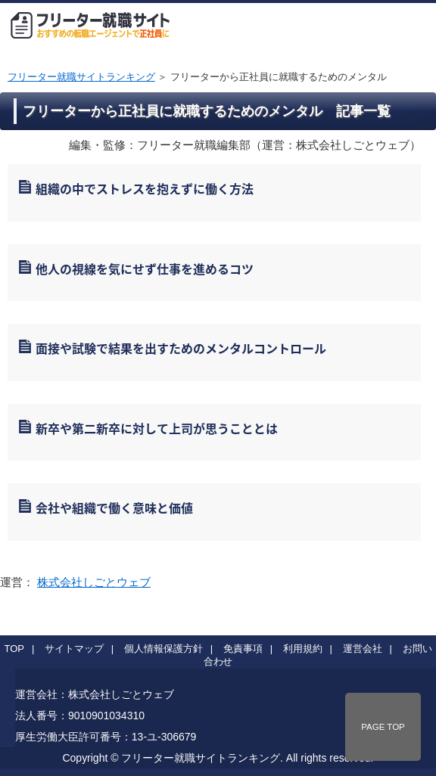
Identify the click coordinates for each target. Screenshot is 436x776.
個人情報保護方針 (163, 648)
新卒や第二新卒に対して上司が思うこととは (157, 428)
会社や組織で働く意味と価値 (114, 507)
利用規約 (302, 648)
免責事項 (243, 648)
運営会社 (362, 648)
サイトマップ (74, 648)
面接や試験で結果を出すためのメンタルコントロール (181, 348)
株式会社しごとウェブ (94, 582)
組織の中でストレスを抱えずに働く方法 (145, 188)
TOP (14, 648)
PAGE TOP (383, 726)
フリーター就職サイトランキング (81, 76)
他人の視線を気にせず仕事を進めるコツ (145, 268)
